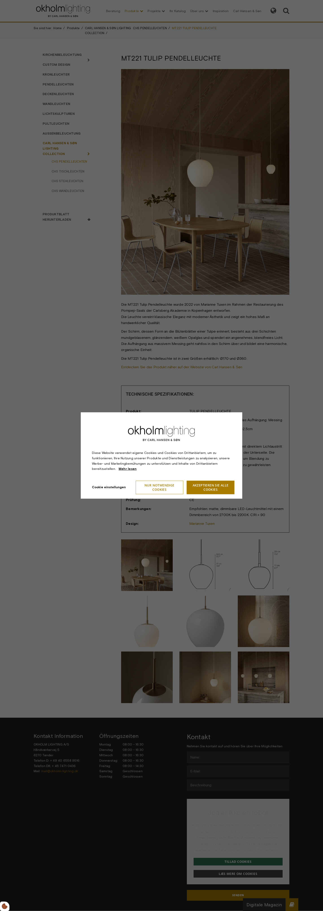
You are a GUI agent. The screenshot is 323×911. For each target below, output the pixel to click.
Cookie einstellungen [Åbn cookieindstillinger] (109, 487)
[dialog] (161, 455)
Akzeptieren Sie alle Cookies (211, 487)
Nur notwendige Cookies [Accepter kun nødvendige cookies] (159, 487)
